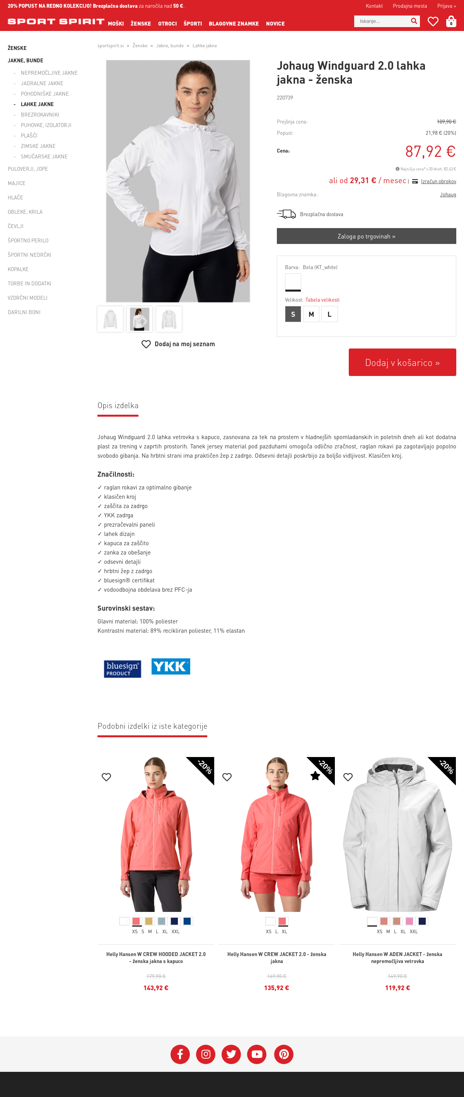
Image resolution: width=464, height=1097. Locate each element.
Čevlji (16, 226)
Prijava (446, 5)
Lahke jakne (37, 104)
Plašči (29, 135)
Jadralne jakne (42, 83)
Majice (17, 183)
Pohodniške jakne (45, 93)
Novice (275, 23)
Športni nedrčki (29, 254)
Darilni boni (24, 312)
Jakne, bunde (25, 60)
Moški (116, 23)
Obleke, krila (25, 211)
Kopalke (18, 269)
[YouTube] (256, 1054)
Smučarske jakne (44, 156)
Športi (193, 23)
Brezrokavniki (40, 114)
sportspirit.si (110, 45)
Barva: (311, 267)
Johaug (448, 194)
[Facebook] (180, 1054)
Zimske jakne (38, 145)
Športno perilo (28, 240)
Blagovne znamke (234, 23)
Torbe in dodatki (29, 283)
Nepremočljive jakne (49, 72)
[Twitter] (231, 1054)
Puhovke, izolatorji (46, 125)
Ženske (141, 23)
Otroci (167, 23)
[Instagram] (205, 1054)
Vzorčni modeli (28, 297)
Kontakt (374, 5)
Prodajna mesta (410, 5)
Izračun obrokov (438, 181)
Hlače (15, 197)
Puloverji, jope (28, 168)
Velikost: (312, 299)
